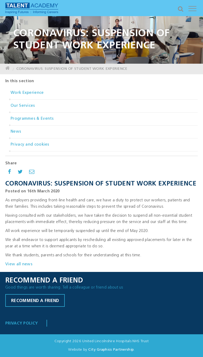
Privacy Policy (21, 324)
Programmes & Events (32, 119)
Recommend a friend (35, 301)
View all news (19, 264)
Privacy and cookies (30, 145)
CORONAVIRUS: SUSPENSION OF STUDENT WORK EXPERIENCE (71, 69)
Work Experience (27, 93)
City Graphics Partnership (111, 350)
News (16, 132)
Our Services (23, 106)
